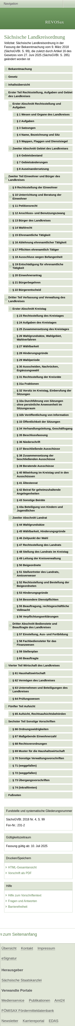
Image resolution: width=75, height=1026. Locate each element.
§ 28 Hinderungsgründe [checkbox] (32, 353)
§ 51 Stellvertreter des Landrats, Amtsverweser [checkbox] (38, 573)
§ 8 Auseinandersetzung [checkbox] (33, 168)
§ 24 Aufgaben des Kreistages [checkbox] (37, 322)
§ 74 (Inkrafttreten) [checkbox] (24, 787)
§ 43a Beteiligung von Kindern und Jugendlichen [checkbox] (40, 508)
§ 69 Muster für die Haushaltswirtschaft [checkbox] (38, 751)
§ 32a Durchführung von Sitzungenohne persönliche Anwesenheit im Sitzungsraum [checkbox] (40, 404)
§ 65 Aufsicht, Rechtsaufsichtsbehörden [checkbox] (39, 713)
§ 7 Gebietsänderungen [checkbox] (32, 162)
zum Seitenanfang (18, 934)
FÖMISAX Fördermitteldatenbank (28, 1011)
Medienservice (13, 1000)
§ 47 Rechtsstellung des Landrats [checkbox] (39, 544)
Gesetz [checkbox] (13, 76)
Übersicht (9, 948)
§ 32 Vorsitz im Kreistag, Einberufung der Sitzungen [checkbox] (44, 392)
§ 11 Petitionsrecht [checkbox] (24, 205)
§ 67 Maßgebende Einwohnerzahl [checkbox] (34, 736)
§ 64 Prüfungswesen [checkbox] (26, 698)
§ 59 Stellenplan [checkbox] (27, 651)
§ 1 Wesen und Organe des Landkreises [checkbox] (43, 114)
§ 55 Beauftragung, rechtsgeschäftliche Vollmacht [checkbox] (43, 608)
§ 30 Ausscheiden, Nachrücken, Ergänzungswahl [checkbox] (38, 368)
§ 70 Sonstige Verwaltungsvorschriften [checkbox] (38, 758)
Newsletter (10, 1021)
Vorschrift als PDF (18, 873)
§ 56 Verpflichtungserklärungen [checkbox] (38, 616)
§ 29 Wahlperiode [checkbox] (28, 359)
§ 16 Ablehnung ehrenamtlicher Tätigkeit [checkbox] (39, 242)
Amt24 (59, 1000)
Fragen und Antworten (21, 901)
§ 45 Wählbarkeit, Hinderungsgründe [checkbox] (41, 531)
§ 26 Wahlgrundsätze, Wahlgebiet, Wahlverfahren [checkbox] (39, 337)
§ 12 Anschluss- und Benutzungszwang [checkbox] (38, 213)
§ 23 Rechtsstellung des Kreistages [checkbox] (40, 315)
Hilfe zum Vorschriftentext (23, 895)
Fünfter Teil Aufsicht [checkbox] (21, 706)
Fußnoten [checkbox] (14, 795)
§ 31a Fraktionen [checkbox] (28, 383)
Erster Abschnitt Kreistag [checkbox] (29, 308)
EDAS (53, 1021)
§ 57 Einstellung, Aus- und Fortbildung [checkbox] (42, 634)
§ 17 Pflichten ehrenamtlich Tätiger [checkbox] (35, 249)
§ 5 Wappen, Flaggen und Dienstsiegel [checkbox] (42, 141)
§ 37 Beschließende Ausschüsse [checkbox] (38, 448)
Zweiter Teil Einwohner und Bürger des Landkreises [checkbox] (34, 178)
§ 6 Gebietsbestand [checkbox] (29, 155)
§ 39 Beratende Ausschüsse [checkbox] (35, 465)
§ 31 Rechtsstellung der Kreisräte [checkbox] (39, 376)
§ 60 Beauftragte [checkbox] (28, 658)
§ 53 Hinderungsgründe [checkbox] (32, 592)
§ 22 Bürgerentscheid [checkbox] (26, 289)
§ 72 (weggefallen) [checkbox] (24, 773)
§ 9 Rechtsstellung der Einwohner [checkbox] (34, 187)
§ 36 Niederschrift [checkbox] (28, 441)
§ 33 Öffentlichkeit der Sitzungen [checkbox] (38, 421)
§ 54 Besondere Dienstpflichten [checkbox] (38, 599)
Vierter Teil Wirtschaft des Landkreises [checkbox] (34, 665)
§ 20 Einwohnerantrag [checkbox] (27, 275)
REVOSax (54, 22)
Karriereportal (33, 1021)
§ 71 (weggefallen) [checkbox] (24, 765)
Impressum (46, 948)
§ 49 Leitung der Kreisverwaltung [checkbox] (39, 558)
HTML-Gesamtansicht (21, 867)
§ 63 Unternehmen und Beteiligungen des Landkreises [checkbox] (40, 689)
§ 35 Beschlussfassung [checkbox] (32, 435)
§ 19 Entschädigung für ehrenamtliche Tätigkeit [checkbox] (37, 266)
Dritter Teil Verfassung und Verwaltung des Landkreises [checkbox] (36, 299)
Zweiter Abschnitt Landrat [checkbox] (29, 517)
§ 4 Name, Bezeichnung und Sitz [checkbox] (38, 134)
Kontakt (27, 948)
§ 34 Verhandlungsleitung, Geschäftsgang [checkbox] (45, 428)
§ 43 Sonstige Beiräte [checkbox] (31, 500)
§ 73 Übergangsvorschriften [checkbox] (31, 780)
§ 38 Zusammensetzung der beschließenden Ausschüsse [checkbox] (36, 457)
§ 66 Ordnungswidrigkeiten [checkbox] (30, 729)
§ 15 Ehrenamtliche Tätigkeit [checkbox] (31, 235)
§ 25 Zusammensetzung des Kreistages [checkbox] (43, 329)
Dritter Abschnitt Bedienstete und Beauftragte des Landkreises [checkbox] (34, 625)
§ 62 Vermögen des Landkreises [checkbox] (33, 680)
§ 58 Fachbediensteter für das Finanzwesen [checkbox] (36, 643)
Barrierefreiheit (16, 906)
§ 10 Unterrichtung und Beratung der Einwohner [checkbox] (36, 196)
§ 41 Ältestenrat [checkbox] (27, 482)
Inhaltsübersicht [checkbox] (19, 84)
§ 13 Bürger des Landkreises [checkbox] (31, 220)
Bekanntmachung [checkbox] (20, 68)
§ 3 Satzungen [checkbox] (26, 127)
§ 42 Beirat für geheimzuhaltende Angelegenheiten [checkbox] (39, 491)
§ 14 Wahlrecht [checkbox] (22, 227)
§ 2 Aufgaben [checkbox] (25, 121)
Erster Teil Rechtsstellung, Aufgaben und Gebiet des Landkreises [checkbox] (40, 94)
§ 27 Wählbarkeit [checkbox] (28, 346)
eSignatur (9, 958)
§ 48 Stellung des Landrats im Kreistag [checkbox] (42, 551)
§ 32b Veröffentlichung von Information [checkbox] (43, 414)
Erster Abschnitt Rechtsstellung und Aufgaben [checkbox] (36, 105)
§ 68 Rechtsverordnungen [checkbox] (29, 743)
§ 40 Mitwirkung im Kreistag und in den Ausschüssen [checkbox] (43, 474)
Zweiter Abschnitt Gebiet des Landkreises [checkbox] (40, 148)
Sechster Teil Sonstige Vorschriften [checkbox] (31, 721)
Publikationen (39, 1000)
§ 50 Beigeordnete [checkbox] (29, 565)
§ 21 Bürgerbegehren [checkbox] (26, 282)
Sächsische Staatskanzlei (22, 980)
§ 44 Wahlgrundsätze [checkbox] (30, 524)
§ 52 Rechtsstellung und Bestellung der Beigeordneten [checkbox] (43, 584)
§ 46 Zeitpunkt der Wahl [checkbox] (32, 538)
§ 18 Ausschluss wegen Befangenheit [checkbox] (37, 256)
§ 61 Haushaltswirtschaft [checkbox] (28, 673)
